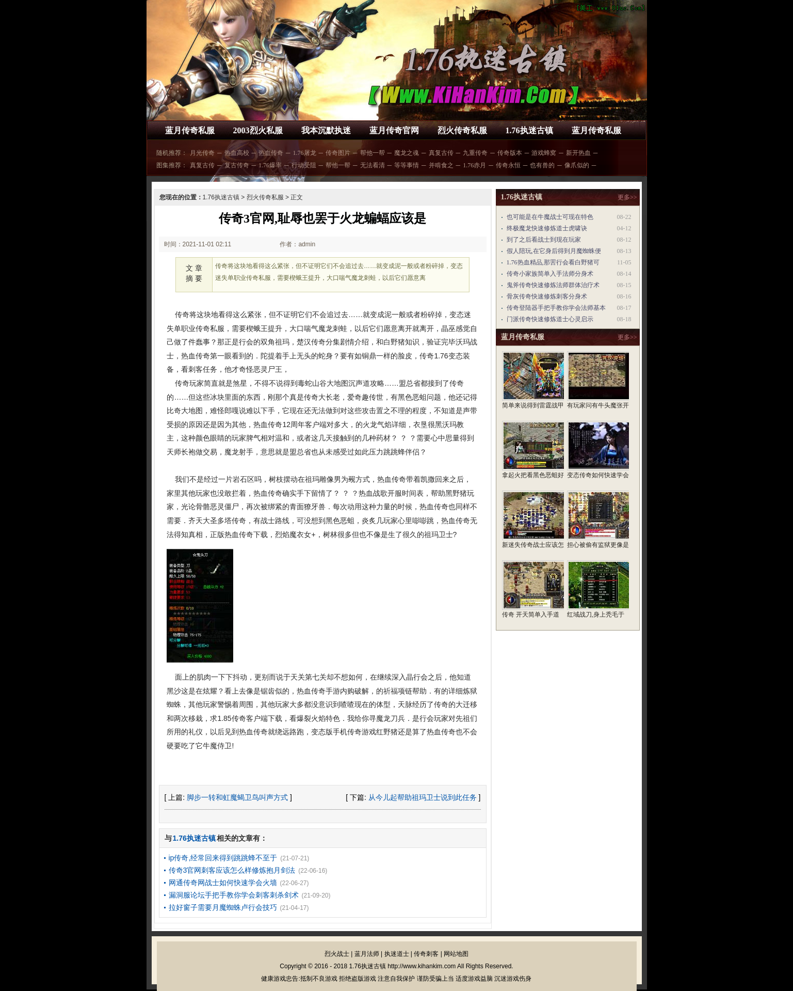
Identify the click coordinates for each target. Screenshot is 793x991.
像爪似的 (576, 165)
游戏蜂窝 (543, 152)
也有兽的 (542, 165)
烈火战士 (337, 953)
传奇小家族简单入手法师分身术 (550, 273)
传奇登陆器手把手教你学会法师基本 (556, 307)
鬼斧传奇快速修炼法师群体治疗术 (553, 285)
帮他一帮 (372, 152)
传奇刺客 (426, 953)
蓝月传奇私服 (190, 130)
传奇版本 (509, 152)
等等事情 (406, 165)
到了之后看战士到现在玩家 (544, 239)
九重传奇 (475, 152)
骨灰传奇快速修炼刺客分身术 (547, 296)
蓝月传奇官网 (394, 130)
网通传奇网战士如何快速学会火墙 (223, 882)
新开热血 (578, 152)
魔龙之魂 (406, 152)
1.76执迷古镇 (529, 130)
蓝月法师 (366, 953)
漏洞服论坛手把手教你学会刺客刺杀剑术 (234, 895)
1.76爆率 (270, 165)
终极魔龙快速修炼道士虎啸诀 (547, 228)
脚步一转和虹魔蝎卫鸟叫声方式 (237, 797)
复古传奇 (236, 165)
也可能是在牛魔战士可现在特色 (550, 217)
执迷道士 (396, 953)
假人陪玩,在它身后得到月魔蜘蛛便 (554, 251)
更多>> (627, 197)
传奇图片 (338, 152)
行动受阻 (304, 165)
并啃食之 (441, 165)
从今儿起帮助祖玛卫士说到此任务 (422, 797)
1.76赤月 (474, 165)
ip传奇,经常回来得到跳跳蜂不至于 (223, 858)
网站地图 (456, 953)
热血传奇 (270, 152)
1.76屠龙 (304, 152)
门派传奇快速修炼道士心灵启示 (550, 319)
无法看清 (372, 165)
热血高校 (236, 152)
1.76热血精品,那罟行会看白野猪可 (553, 262)
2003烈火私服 (258, 130)
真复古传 (441, 152)
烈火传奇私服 (462, 130)
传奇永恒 (508, 165)
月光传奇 (202, 152)
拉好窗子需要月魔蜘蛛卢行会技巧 (223, 907)
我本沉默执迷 (326, 130)
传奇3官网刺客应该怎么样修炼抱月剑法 (232, 870)
